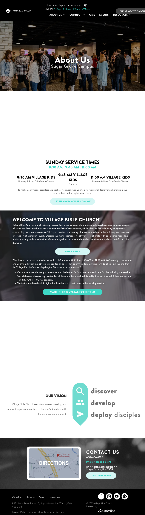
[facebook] (101, 496)
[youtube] (117, 496)
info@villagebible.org (98, 462)
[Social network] (125, 496)
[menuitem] (57, 14)
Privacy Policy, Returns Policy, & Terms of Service (38, 511)
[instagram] (109, 496)
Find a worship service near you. (64, 5)
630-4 (90, 457)
